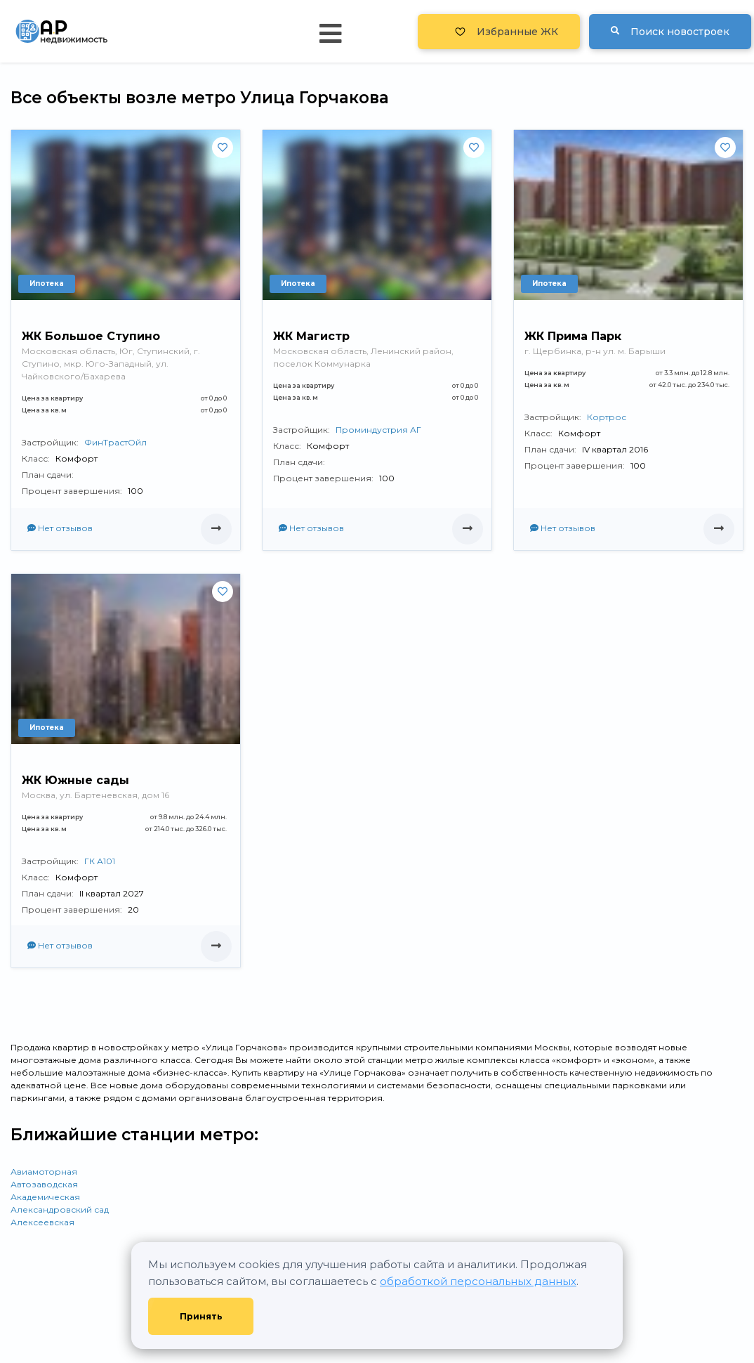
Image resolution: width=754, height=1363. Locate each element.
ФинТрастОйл (115, 442)
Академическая (45, 1197)
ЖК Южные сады (75, 780)
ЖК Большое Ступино (91, 336)
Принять (201, 1316)
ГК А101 (99, 861)
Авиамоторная (44, 1171)
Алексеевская (42, 1222)
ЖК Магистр (311, 336)
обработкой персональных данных (478, 1281)
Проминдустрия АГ (378, 429)
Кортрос (606, 417)
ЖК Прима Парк (572, 336)
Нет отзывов (60, 528)
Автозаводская (44, 1184)
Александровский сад (60, 1209)
